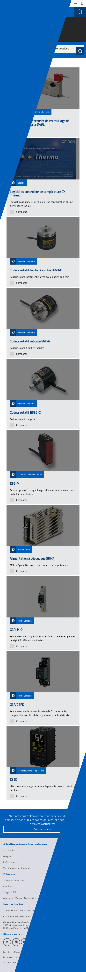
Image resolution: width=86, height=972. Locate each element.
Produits (29, 28)
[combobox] (43, 49)
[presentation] (6, 12)
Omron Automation (12, 28)
